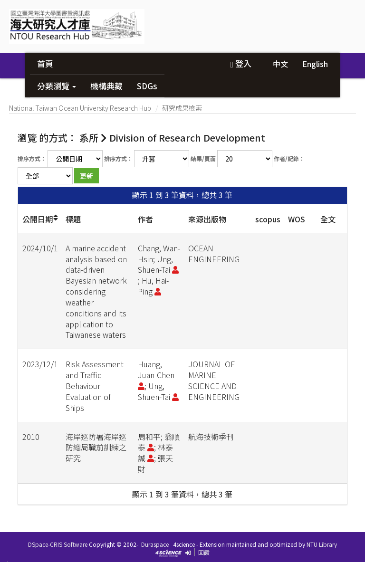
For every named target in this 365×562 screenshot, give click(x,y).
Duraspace (155, 544)
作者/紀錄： (289, 158)
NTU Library (322, 544)
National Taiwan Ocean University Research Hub (80, 108)
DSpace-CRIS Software (57, 544)
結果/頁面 (203, 158)
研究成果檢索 (182, 108)
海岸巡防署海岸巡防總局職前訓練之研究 (96, 447)
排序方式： (32, 158)
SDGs (147, 86)
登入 (240, 63)
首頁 (45, 63)
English (315, 63)
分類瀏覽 (56, 86)
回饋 (204, 552)
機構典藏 (106, 86)
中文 (280, 63)
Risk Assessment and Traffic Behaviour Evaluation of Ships (95, 385)
